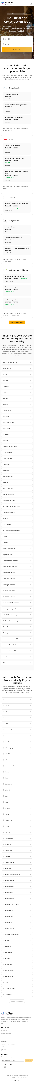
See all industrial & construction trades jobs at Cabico (17, 187)
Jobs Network (4, 1050)
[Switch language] (15, 1080)
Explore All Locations (17, 1001)
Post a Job (4, 1041)
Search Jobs (4, 1030)
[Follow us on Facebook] (2, 1067)
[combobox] (17, 44)
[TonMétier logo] (7, 3)
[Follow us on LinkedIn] (5, 1067)
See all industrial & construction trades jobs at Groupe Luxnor (17, 260)
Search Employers (6, 1033)
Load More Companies (17, 322)
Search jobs (17, 49)
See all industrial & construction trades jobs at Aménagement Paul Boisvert (17, 314)
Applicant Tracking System (8, 1044)
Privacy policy (11, 1077)
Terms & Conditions (21, 1077)
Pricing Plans (4, 1047)
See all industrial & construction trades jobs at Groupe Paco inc (17, 129)
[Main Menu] (31, 3)
